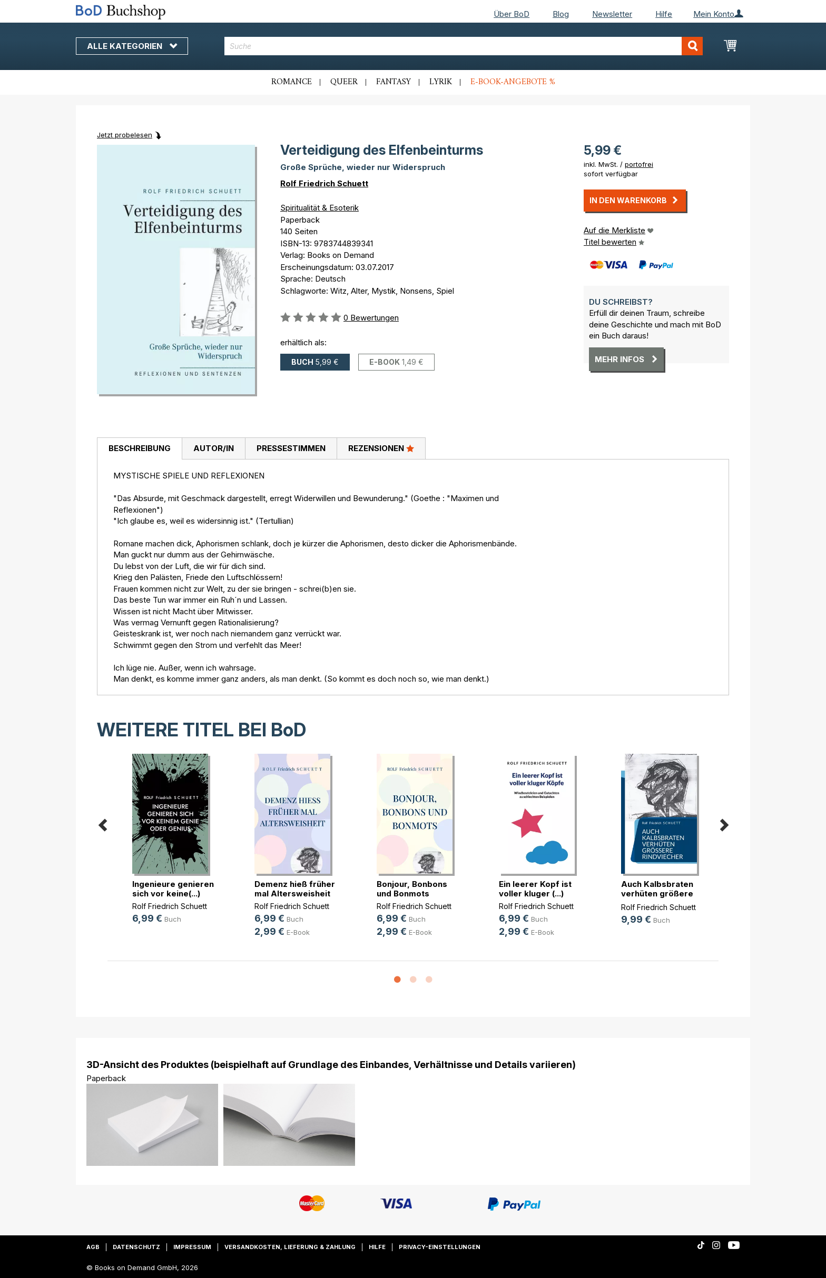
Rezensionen (381, 448)
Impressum (192, 1247)
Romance (291, 82)
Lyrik (440, 82)
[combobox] (463, 46)
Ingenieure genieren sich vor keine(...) (173, 888)
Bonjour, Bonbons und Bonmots (412, 888)
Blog (561, 14)
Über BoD (511, 14)
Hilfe (663, 14)
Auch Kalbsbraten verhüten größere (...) (657, 893)
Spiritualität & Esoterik (319, 208)
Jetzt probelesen (124, 135)
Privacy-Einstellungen (439, 1247)
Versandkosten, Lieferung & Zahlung (290, 1247)
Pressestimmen (291, 448)
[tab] (139, 449)
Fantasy (393, 82)
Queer (344, 82)
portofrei (639, 164)
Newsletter (612, 14)
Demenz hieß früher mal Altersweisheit (294, 888)
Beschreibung (140, 448)
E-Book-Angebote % (512, 82)
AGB (93, 1247)
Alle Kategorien (132, 46)
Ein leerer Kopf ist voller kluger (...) (535, 888)
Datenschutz (136, 1247)
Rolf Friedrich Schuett (324, 183)
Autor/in (213, 448)
